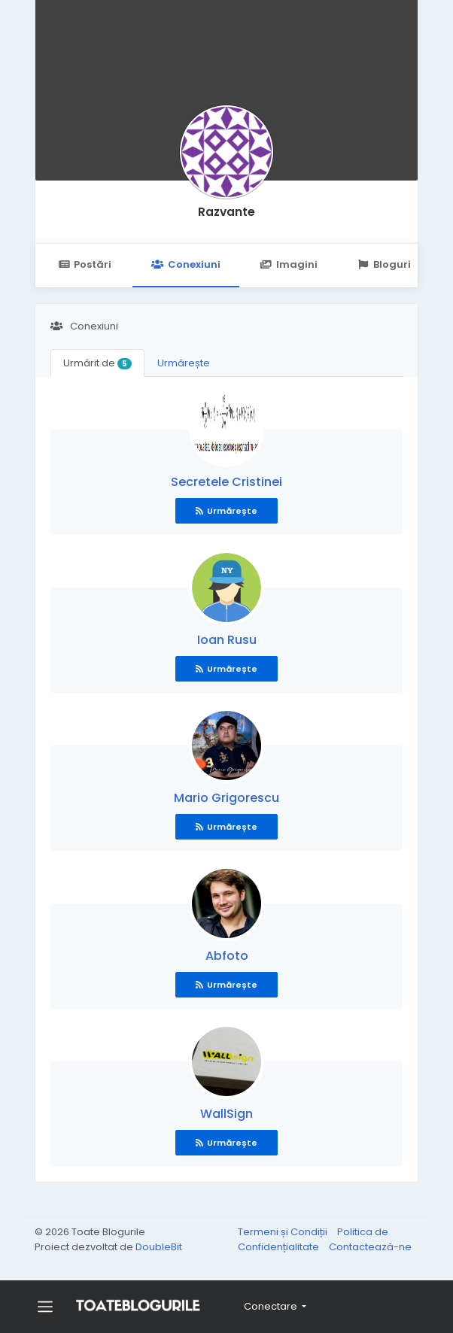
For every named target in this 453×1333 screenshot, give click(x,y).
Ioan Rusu (227, 639)
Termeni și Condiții (284, 1232)
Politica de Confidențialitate (313, 1239)
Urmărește (183, 363)
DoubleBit (158, 1247)
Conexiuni (185, 264)
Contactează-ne (370, 1247)
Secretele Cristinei (226, 481)
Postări (84, 264)
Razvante (226, 212)
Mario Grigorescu (226, 797)
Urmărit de (97, 363)
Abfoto (226, 955)
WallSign (226, 1113)
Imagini (289, 264)
